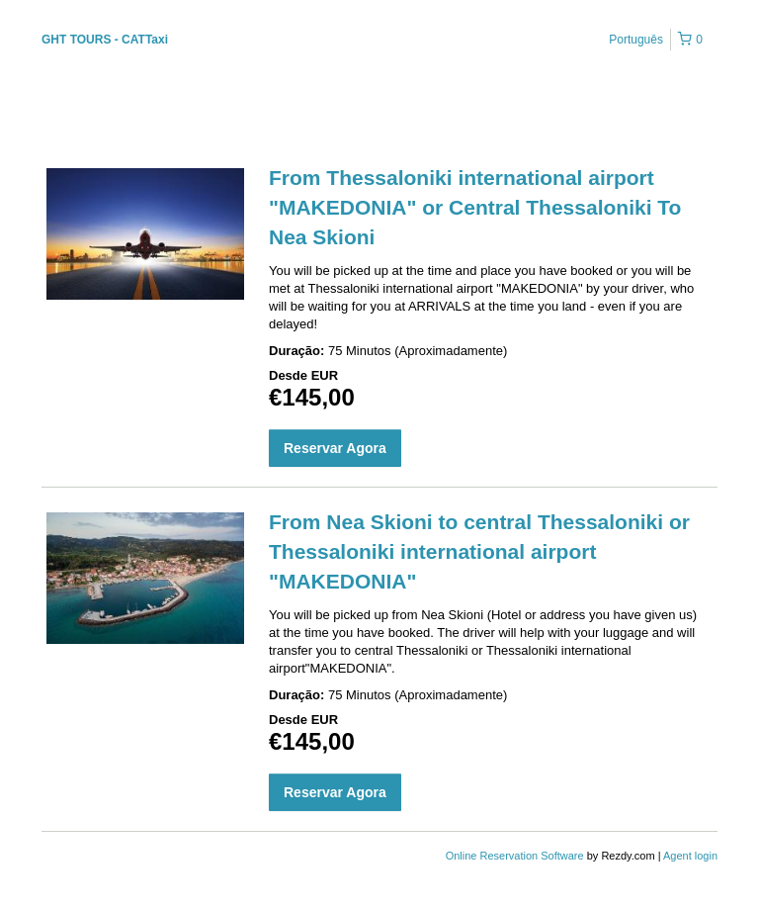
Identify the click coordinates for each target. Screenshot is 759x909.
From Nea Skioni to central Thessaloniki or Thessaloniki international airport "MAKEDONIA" (479, 551)
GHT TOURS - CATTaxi (105, 39)
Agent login (690, 856)
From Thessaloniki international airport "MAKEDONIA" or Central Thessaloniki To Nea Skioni (475, 207)
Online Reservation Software (515, 856)
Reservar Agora (335, 448)
